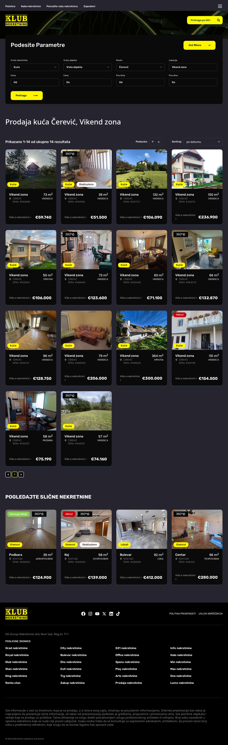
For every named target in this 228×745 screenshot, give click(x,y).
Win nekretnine (180, 661)
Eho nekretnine (70, 661)
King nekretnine (16, 675)
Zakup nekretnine (72, 682)
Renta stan (12, 682)
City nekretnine (71, 647)
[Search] (218, 20)
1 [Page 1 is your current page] (14, 474)
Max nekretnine (180, 668)
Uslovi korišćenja (211, 612)
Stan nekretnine (16, 668)
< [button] (8, 474)
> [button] (21, 474)
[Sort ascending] (152, 141)
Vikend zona (179, 66)
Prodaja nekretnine (128, 682)
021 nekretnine (125, 647)
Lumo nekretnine (182, 682)
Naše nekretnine (31, 6)
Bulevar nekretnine (73, 654)
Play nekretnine (126, 668)
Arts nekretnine (126, 675)
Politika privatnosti (182, 612)
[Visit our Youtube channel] (97, 613)
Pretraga (27, 94)
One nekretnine (180, 675)
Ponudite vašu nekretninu (62, 6)
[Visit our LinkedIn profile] (111, 613)
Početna (10, 6)
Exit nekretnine (70, 668)
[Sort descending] (158, 141)
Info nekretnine (181, 647)
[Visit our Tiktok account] (118, 613)
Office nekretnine (127, 654)
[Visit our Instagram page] (90, 613)
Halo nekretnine (181, 654)
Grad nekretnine (16, 647)
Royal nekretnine (17, 654)
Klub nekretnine (16, 661)
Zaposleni (89, 6)
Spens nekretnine (127, 661)
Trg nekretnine (70, 675)
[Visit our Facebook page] (83, 613)
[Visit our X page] (104, 613)
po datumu (193, 141)
